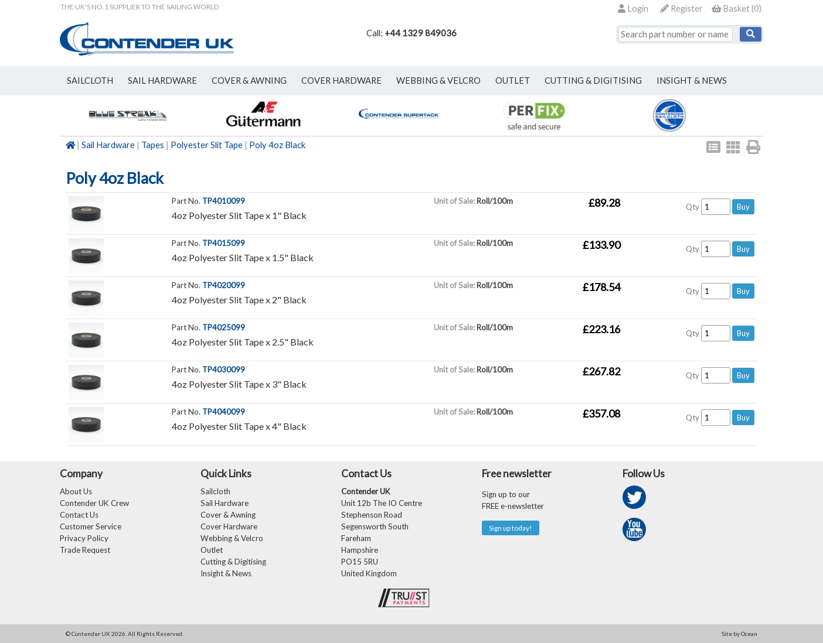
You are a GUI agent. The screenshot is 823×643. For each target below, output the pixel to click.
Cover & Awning (228, 514)
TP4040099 (223, 411)
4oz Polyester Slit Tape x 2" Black (239, 299)
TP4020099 (223, 285)
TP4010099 (223, 201)
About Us (76, 491)
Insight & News (692, 80)
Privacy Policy (84, 538)
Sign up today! (510, 528)
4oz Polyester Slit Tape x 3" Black (239, 383)
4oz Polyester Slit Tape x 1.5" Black (243, 257)
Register (681, 8)
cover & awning (249, 80)
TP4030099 (223, 369)
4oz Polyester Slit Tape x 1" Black (239, 215)
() (736, 8)
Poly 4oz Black (277, 145)
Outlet (211, 550)
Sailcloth (215, 491)
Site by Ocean (739, 633)
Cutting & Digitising (593, 80)
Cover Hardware (228, 526)
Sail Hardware (108, 145)
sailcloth (90, 80)
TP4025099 (223, 327)
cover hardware (341, 80)
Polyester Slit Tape (207, 145)
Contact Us (79, 514)
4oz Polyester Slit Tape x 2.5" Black (243, 341)
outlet (512, 80)
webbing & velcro (438, 80)
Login (633, 8)
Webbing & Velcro (231, 538)
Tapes (152, 145)
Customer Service (90, 526)
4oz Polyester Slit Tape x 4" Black (239, 426)
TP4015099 (223, 243)
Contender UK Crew (94, 503)
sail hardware (162, 80)
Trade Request (85, 550)
